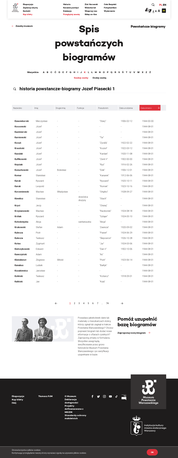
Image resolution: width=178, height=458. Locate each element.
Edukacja (67, 11)
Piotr (38, 232)
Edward (39, 249)
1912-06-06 (126, 175)
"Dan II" (103, 249)
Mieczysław (41, 121)
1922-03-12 (126, 148)
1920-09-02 (126, 227)
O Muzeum (70, 396)
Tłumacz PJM (45, 396)
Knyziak (19, 164)
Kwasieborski (22, 121)
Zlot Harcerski (91, 4)
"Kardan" (104, 153)
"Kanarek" (104, 175)
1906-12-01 (126, 170)
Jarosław (40, 270)
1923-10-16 (126, 186)
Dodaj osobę (99, 78)
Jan (37, 281)
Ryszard (40, 181)
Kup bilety (27, 14)
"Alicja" (103, 222)
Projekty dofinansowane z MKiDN (74, 409)
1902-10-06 (126, 249)
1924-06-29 (126, 232)
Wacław (40, 191)
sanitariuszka (84, 222)
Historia (67, 4)
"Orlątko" (104, 191)
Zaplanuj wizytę (30, 7)
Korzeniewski (22, 191)
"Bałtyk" (103, 265)
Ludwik (39, 265)
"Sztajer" (104, 216)
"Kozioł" (103, 148)
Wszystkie (33, 72)
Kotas (18, 243)
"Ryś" (102, 164)
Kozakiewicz (21, 270)
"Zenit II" (104, 159)
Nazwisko (17, 108)
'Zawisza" (104, 227)
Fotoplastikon (110, 7)
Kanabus (19, 265)
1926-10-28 (126, 238)
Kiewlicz (19, 198)
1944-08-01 (148, 126)
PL (160, 4)
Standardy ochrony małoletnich (75, 417)
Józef (39, 126)
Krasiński (19, 148)
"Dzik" (102, 170)
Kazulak (19, 153)
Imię (36, 108)
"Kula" (102, 281)
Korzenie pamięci (71, 7)
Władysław (62, 191)
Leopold (40, 186)
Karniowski (20, 137)
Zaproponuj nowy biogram (132, 332)
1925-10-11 (126, 181)
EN (164, 4)
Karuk (18, 181)
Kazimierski (21, 132)
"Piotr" (103, 260)
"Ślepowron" (105, 238)
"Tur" (102, 137)
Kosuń (18, 143)
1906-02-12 (126, 121)
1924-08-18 (126, 211)
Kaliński (19, 281)
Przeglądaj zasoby (71, 14)
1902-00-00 (126, 159)
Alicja (38, 222)
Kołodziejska (21, 222)
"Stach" (103, 198)
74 (107, 303)
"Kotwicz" (104, 276)
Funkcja (80, 108)
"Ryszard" (104, 181)
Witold (60, 260)
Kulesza (19, 232)
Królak (18, 216)
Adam (60, 227)
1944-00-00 (148, 121)
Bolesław (61, 170)
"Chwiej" (103, 205)
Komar (18, 175)
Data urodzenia (126, 108)
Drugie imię (60, 108)
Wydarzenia (109, 11)
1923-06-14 (126, 260)
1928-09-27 (126, 191)
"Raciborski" (105, 211)
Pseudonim (103, 108)
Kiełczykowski (22, 249)
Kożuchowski (21, 170)
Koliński (19, 276)
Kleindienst (20, 260)
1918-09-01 (126, 276)
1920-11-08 (126, 153)
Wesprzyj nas (91, 11)
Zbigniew (40, 260)
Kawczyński (21, 254)
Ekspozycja (28, 4)
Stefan (39, 227)
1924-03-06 (126, 243)
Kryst (17, 205)
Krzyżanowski (22, 211)
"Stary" (103, 121)
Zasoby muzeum (24, 26)
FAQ (14, 402)
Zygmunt (40, 243)
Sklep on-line (91, 14)
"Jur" (102, 243)
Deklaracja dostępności (71, 401)
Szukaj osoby (81, 78)
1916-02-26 (126, 164)
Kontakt (26, 11)
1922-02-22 (126, 143)
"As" (101, 254)
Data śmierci (146, 108)
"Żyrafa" (103, 143)
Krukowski (20, 227)
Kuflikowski (21, 159)
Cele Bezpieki (110, 4)
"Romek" (104, 186)
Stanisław (40, 175)
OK (152, 452)
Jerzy (38, 205)
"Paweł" (103, 232)
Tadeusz (40, 238)
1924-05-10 (126, 216)
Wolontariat (90, 7)
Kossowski (20, 126)
